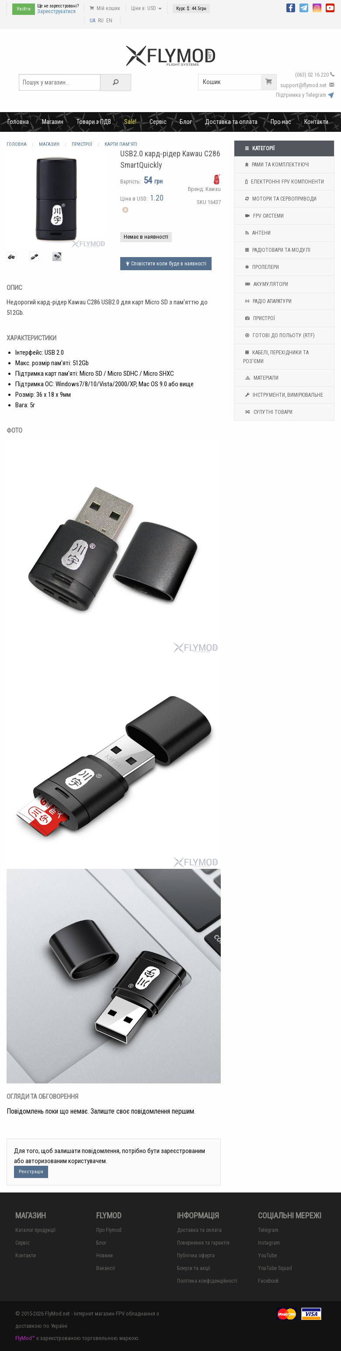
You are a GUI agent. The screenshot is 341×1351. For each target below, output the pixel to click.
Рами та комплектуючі (276, 164)
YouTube (267, 1255)
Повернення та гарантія (203, 1243)
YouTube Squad (275, 1268)
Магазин (52, 121)
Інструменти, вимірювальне (283, 395)
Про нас (281, 121)
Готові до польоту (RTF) (279, 335)
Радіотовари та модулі (276, 250)
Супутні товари (267, 412)
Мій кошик (105, 8)
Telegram (268, 1230)
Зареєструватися (56, 11)
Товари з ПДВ (94, 121)
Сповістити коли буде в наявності (165, 264)
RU (101, 21)
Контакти (316, 121)
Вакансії (105, 1268)
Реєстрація (31, 1172)
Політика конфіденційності (207, 1281)
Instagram (269, 1243)
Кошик (239, 82)
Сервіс (158, 121)
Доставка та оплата (231, 121)
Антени (257, 233)
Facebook (268, 1281)
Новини (104, 1255)
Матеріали (260, 378)
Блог (186, 121)
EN (109, 21)
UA (92, 21)
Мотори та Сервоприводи (280, 199)
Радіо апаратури (267, 301)
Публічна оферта (196, 1255)
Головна (18, 121)
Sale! (130, 121)
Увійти (24, 9)
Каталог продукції (35, 1230)
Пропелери (261, 267)
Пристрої (259, 318)
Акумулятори (265, 284)
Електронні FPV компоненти (283, 182)
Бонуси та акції (193, 1268)
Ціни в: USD (146, 8)
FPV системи (263, 216)
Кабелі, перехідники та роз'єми (276, 356)
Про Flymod (109, 1230)
